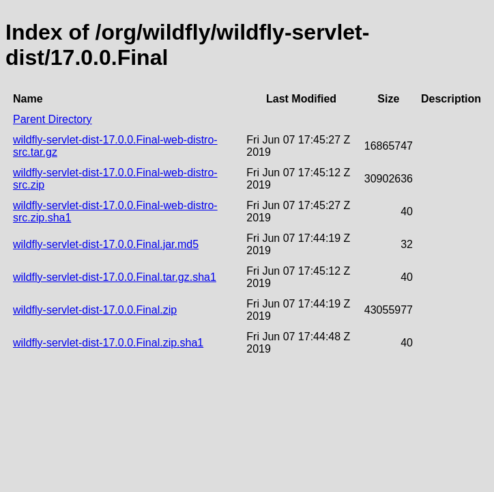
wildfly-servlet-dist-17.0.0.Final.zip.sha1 (108, 342)
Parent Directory (52, 119)
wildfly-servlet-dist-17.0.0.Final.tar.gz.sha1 (114, 277)
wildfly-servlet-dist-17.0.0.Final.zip (95, 310)
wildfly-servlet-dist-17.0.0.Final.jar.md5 (106, 244)
